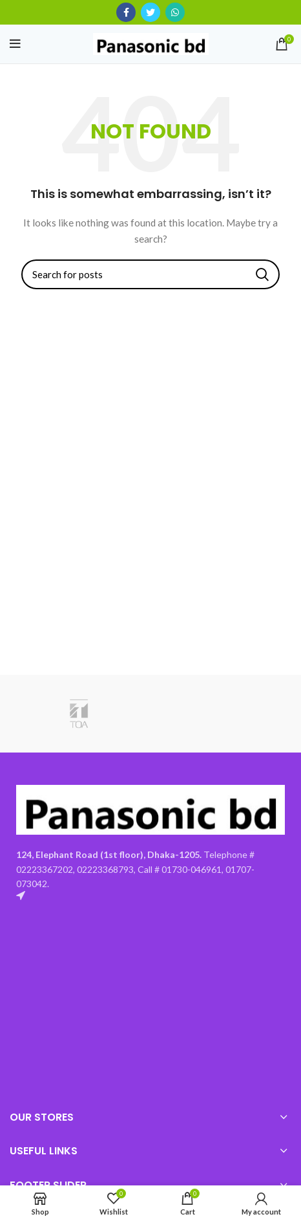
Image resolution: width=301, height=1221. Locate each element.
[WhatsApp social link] (175, 12)
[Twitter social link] (150, 12)
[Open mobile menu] (15, 44)
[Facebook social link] (126, 12)
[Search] (150, 274)
